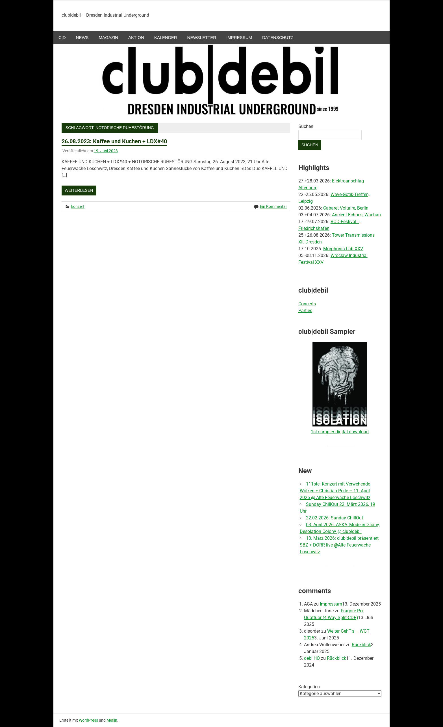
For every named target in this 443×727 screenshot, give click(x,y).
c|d (62, 37)
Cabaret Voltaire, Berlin (345, 208)
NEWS (82, 37)
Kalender (165, 37)
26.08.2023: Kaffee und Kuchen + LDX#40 (114, 141)
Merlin (112, 720)
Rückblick (361, 644)
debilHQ (312, 658)
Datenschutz (278, 37)
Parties (305, 310)
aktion (136, 37)
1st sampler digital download (340, 431)
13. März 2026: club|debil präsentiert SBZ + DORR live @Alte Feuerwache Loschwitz (339, 545)
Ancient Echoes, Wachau (356, 214)
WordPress (88, 720)
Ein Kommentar (273, 206)
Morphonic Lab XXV (343, 248)
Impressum (239, 37)
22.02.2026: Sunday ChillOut (334, 518)
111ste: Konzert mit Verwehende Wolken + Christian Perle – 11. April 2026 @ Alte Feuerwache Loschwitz (335, 490)
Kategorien (309, 686)
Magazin (108, 37)
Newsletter (201, 37)
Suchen (305, 126)
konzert (77, 206)
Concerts (307, 303)
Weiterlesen (79, 190)
